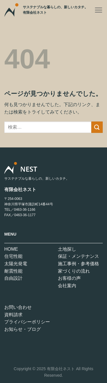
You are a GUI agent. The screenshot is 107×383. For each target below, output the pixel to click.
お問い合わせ (18, 307)
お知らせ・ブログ (22, 329)
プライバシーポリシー (27, 321)
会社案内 (67, 285)
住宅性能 (13, 256)
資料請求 (13, 314)
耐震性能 (13, 271)
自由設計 (13, 278)
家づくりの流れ (74, 271)
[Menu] (98, 10)
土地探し (67, 249)
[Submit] (97, 127)
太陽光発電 (15, 263)
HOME (11, 249)
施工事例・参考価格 (78, 263)
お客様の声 (69, 278)
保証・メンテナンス (78, 256)
